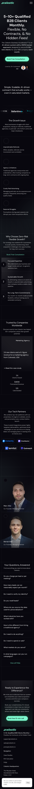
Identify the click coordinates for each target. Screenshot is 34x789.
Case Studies (8, 755)
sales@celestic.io (9, 743)
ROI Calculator (8, 759)
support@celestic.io (10, 739)
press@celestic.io (10, 747)
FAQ (5, 762)
